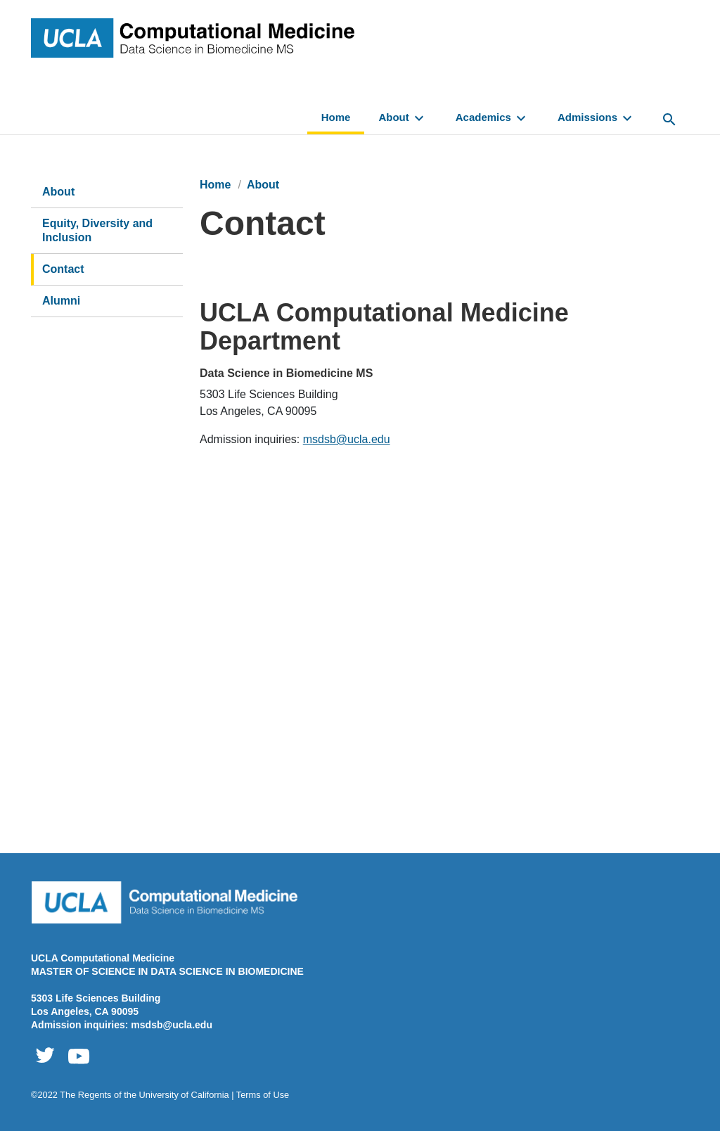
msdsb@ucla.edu (346, 439)
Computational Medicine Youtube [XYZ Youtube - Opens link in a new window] (79, 1056)
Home (336, 117)
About (402, 118)
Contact (63, 269)
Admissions (597, 118)
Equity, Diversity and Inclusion (97, 230)
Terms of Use (262, 1095)
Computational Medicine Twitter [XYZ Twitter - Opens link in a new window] (45, 1056)
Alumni (61, 301)
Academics (492, 118)
